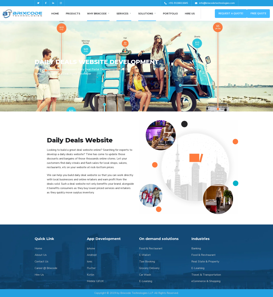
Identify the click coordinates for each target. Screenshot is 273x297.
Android (91, 255)
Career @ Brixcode (46, 268)
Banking (196, 248)
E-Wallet (145, 255)
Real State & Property (205, 261)
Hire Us (39, 275)
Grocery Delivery (149, 268)
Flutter (91, 268)
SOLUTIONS (145, 13)
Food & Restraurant (203, 255)
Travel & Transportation (206, 275)
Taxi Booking (147, 261)
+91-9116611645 (176, 3)
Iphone (91, 248)
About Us (41, 255)
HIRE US (190, 13)
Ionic (89, 261)
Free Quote (258, 13)
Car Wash (145, 275)
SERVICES (122, 13)
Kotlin (90, 275)
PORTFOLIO (170, 13)
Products (73, 13)
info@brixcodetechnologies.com (215, 3)
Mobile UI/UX (95, 281)
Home (38, 248)
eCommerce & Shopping (205, 281)
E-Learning (145, 281)
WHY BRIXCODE (97, 13)
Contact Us (41, 261)
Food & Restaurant (150, 248)
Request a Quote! (231, 13)
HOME (55, 13)
